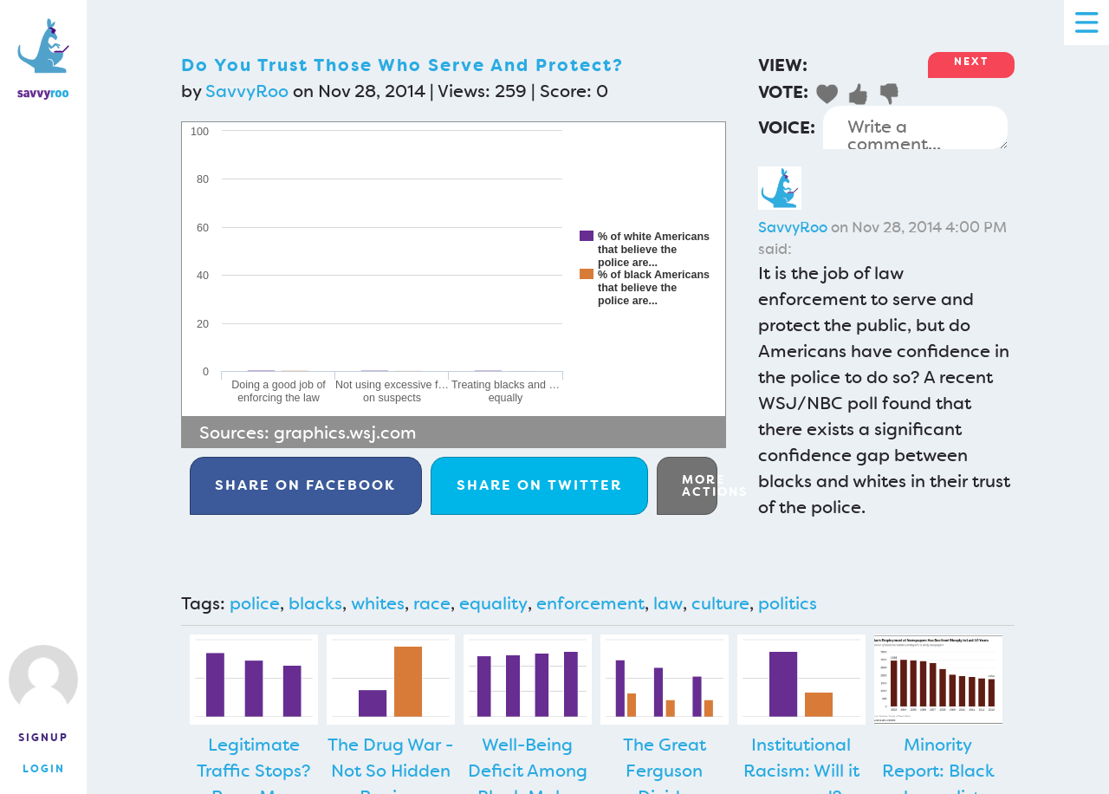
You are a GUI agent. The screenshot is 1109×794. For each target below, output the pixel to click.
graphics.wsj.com (345, 432)
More (699, 485)
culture (720, 603)
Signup (43, 738)
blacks (315, 603)
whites (378, 603)
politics (787, 603)
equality (493, 603)
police (255, 603)
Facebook (305, 485)
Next (971, 61)
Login (44, 769)
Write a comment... (915, 127)
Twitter (539, 485)
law (668, 603)
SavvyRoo (247, 91)
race (432, 603)
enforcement (590, 603)
